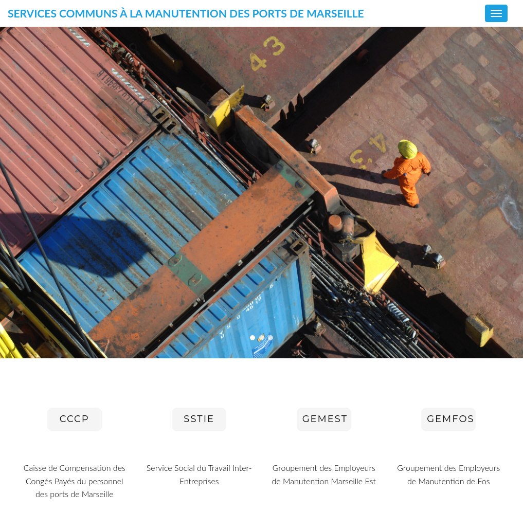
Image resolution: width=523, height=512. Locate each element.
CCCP (74, 419)
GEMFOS (451, 419)
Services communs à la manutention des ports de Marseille (186, 16)
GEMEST (325, 419)
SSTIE (199, 419)
